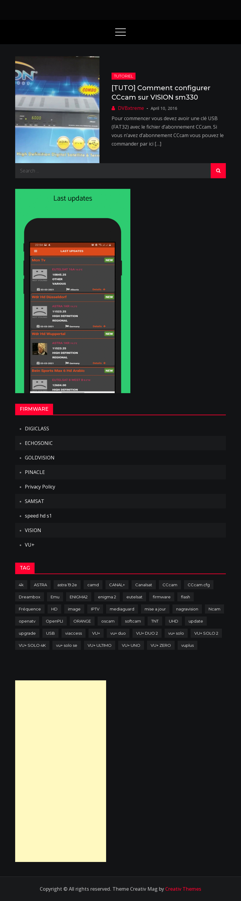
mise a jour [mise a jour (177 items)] (155, 609)
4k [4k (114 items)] (21, 584)
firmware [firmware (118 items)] (162, 596)
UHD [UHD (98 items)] (173, 621)
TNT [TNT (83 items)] (155, 621)
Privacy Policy (40, 486)
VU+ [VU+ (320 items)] (96, 633)
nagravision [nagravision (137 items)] (187, 609)
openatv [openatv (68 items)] (27, 621)
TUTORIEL (123, 76)
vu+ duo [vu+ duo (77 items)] (118, 633)
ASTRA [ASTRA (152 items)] (40, 584)
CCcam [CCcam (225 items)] (169, 584)
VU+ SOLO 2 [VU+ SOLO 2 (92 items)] (206, 633)
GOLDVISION (40, 457)
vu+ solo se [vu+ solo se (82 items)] (66, 645)
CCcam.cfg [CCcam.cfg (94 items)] (199, 584)
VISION (33, 530)
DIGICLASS (37, 428)
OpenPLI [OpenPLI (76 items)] (54, 621)
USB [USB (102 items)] (50, 633)
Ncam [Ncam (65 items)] (214, 609)
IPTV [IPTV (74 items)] (95, 609)
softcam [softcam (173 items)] (133, 621)
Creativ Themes (183, 889)
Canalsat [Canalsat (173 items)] (143, 584)
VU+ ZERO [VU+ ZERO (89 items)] (161, 645)
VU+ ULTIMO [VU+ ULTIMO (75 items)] (100, 645)
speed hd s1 (38, 515)
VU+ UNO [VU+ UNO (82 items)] (131, 645)
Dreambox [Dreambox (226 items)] (29, 596)
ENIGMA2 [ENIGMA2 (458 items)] (79, 596)
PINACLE (35, 472)
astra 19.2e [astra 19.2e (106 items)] (67, 584)
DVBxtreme (131, 108)
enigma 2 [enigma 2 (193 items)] (107, 596)
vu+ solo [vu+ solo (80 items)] (176, 633)
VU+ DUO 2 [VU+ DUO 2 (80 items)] (147, 633)
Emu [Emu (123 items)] (55, 596)
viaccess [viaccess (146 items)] (73, 633)
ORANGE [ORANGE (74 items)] (82, 621)
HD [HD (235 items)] (54, 609)
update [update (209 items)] (196, 621)
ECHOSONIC (39, 443)
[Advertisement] (60, 771)
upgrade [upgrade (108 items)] (27, 633)
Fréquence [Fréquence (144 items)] (30, 609)
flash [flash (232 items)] (185, 596)
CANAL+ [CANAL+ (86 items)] (117, 584)
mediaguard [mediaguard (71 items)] (122, 609)
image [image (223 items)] (74, 609)
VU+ (30, 544)
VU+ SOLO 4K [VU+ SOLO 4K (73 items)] (32, 645)
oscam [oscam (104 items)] (108, 621)
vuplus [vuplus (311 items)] (187, 645)
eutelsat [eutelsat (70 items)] (134, 596)
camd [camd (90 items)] (93, 584)
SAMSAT (34, 501)
